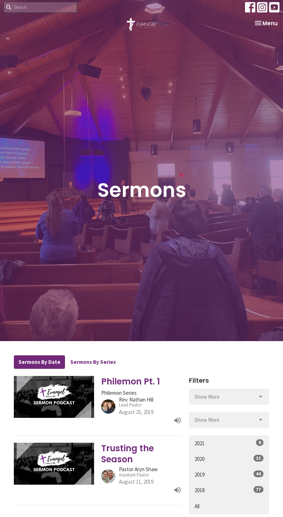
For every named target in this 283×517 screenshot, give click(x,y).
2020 (229, 458)
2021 (229, 443)
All (197, 506)
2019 (229, 474)
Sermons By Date (39, 362)
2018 (229, 490)
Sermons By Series (93, 362)
